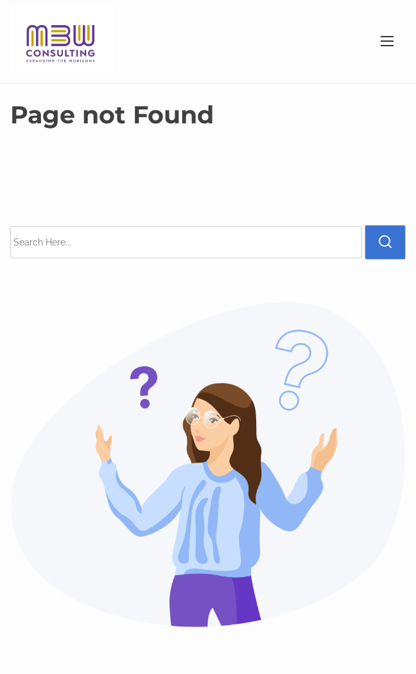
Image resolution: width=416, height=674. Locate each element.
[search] (385, 242)
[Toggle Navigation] (387, 41)
